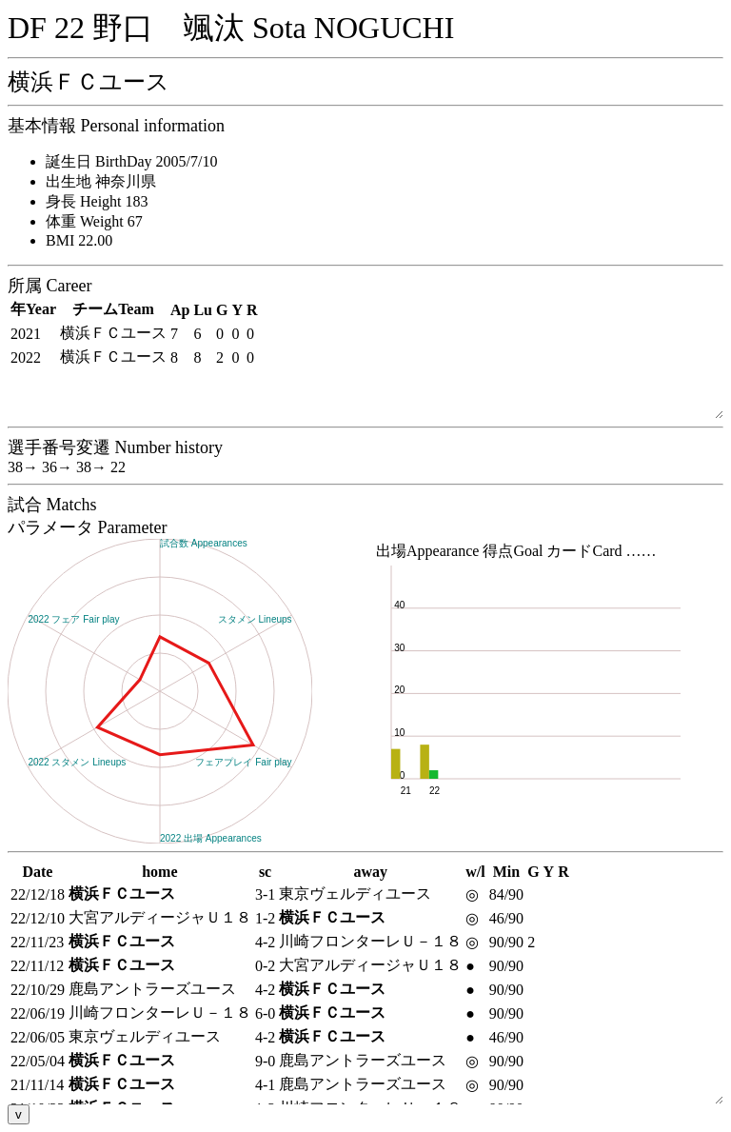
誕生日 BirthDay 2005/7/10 (131, 161)
